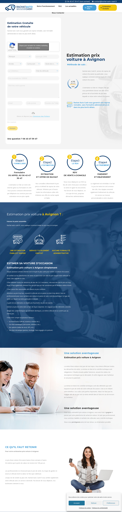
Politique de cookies (85, 508)
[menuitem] (45, 6)
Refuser (94, 503)
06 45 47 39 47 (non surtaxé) (77, 1)
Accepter (77, 503)
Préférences (111, 503)
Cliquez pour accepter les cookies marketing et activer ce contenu (32, 47)
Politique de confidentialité (100, 508)
